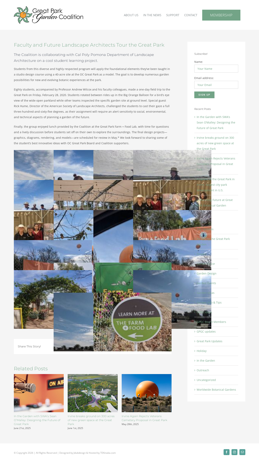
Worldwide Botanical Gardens (216, 389)
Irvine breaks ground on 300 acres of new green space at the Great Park (91, 420)
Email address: (204, 78)
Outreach (203, 370)
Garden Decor (206, 264)
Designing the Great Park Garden (213, 241)
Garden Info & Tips (209, 302)
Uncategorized (206, 380)
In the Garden (206, 360)
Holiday (202, 351)
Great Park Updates (209, 341)
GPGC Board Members (211, 322)
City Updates (205, 229)
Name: (198, 62)
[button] (17, 402)
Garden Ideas (205, 293)
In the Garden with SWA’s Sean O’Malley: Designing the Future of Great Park (37, 420)
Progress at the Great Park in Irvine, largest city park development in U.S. (216, 184)
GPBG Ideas (204, 312)
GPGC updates (206, 331)
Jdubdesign (80, 451)
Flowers (202, 254)
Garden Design (206, 273)
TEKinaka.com (108, 451)
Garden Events (206, 283)
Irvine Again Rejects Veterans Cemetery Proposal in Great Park (216, 164)
